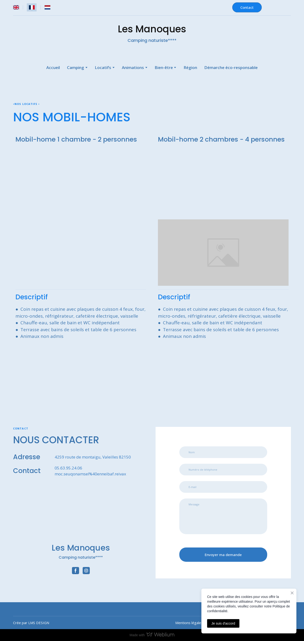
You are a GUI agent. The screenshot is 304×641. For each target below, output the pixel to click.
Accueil (53, 67)
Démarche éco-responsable (231, 67)
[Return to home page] (80, 514)
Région (190, 67)
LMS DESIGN (38, 622)
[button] (247, 7)
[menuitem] (16, 7)
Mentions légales (189, 622)
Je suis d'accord (223, 623)
